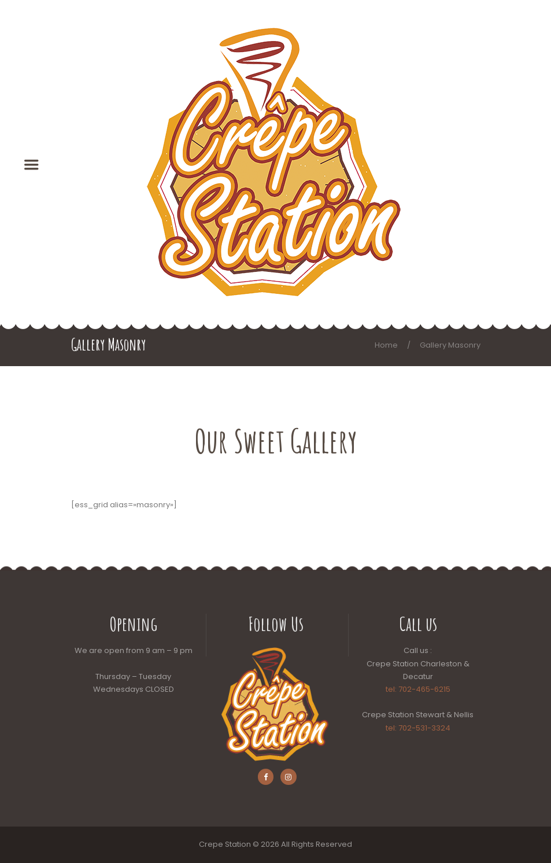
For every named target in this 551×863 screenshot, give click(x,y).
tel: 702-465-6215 (418, 689)
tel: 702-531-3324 (418, 727)
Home (386, 345)
